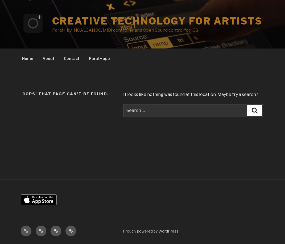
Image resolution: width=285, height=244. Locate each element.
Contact (72, 58)
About (49, 58)
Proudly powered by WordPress (151, 231)
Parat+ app (99, 58)
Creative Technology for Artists (157, 21)
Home (27, 58)
